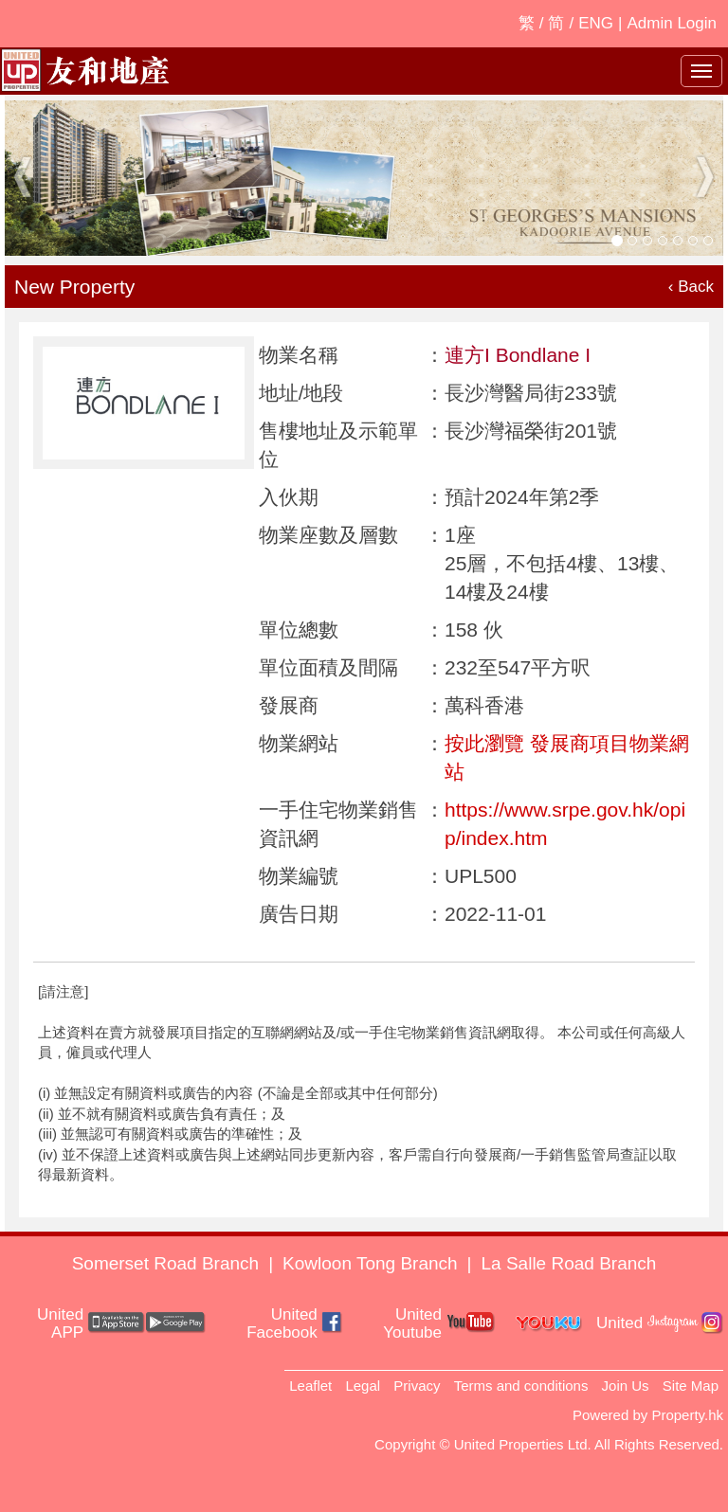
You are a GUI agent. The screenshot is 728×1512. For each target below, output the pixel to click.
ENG (595, 23)
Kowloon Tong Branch (370, 1263)
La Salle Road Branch (569, 1263)
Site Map (691, 1385)
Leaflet (310, 1385)
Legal (362, 1385)
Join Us (625, 1385)
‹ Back (691, 287)
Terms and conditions (521, 1385)
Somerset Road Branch (166, 1263)
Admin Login (672, 23)
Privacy (416, 1385)
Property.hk (687, 1415)
